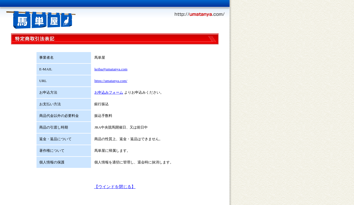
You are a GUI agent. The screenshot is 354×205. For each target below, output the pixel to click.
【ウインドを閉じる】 (115, 186)
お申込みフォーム (108, 92)
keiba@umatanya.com (110, 69)
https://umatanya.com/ (110, 81)
